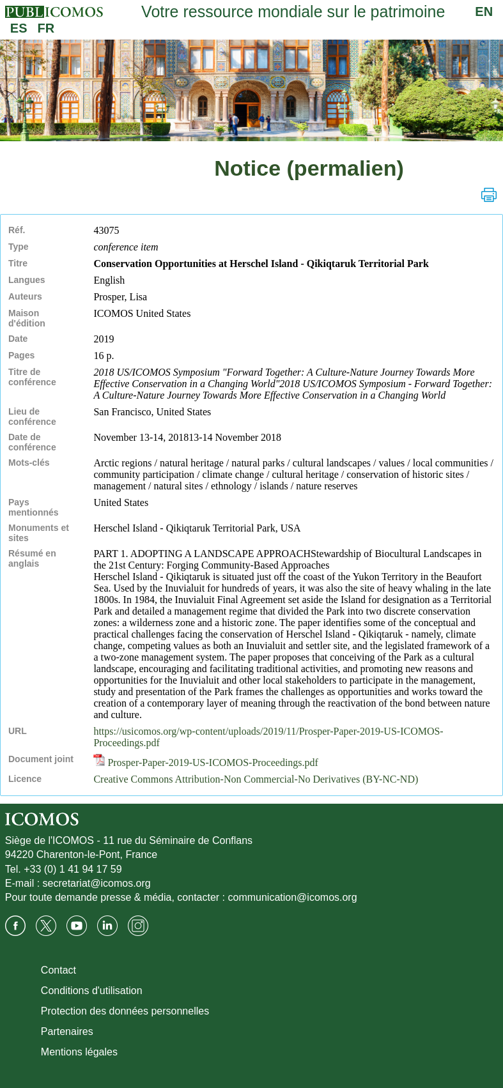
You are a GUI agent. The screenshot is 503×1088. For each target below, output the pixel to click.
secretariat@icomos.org (97, 883)
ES (18, 28)
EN (484, 11)
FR (46, 28)
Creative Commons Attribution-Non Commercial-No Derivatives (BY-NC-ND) (255, 779)
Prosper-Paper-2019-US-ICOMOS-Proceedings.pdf (205, 762)
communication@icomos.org (292, 897)
